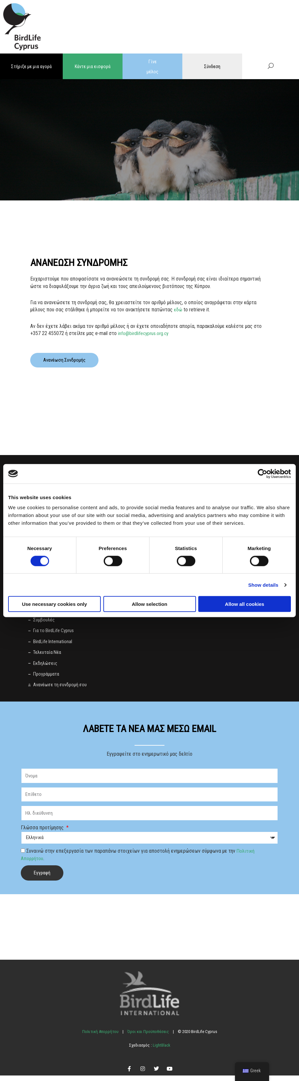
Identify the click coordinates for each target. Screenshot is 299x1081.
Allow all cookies (244, 604)
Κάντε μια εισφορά (93, 66)
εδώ (178, 309)
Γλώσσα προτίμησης (43, 833)
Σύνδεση (212, 66)
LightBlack (161, 1050)
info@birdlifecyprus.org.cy (144, 333)
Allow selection (149, 604)
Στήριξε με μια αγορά (31, 66)
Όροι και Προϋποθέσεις (148, 1037)
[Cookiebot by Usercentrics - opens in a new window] (262, 473)
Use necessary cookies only (54, 604)
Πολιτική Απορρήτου (100, 1037)
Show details (263, 584)
